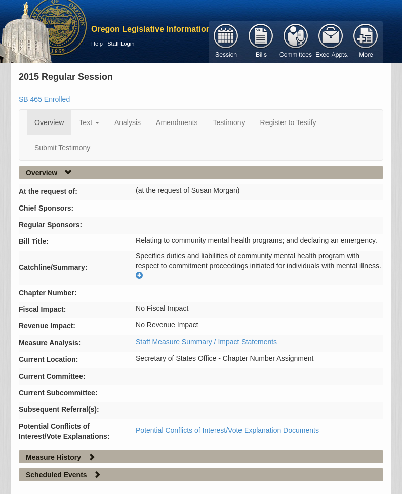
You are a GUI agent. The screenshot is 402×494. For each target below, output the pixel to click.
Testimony (229, 122)
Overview (49, 122)
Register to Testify (288, 122)
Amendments (176, 122)
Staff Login (120, 43)
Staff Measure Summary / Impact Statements (206, 342)
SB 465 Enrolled (44, 99)
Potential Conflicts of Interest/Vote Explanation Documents (227, 430)
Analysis (127, 122)
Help (97, 43)
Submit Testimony (62, 148)
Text (89, 122)
